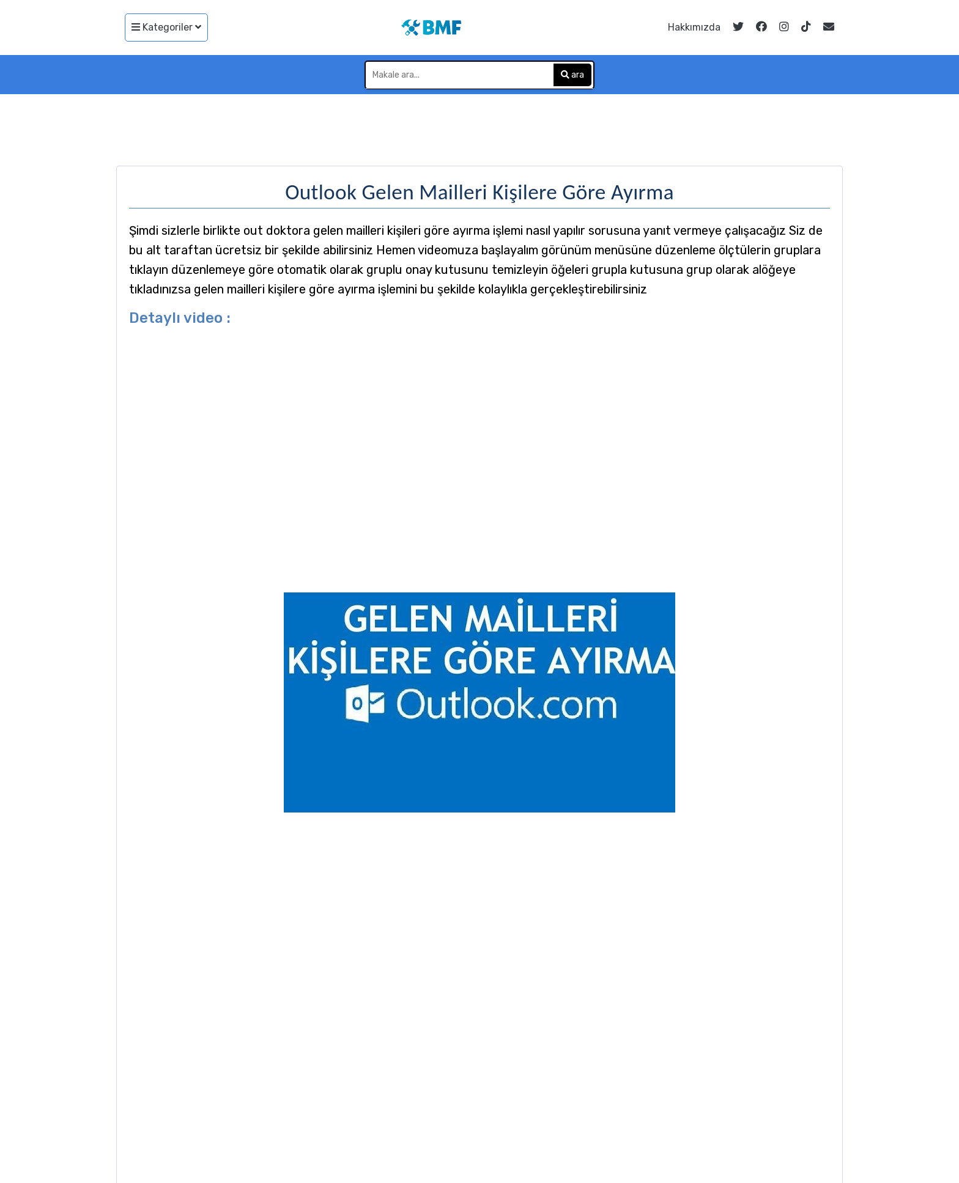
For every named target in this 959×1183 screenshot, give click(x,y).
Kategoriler (166, 27)
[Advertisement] (479, 127)
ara (572, 75)
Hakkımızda (694, 27)
